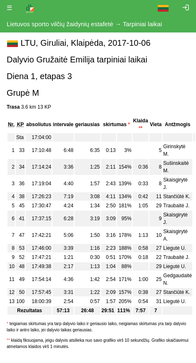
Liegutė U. (174, 248)
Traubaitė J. (176, 206)
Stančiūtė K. (176, 196)
